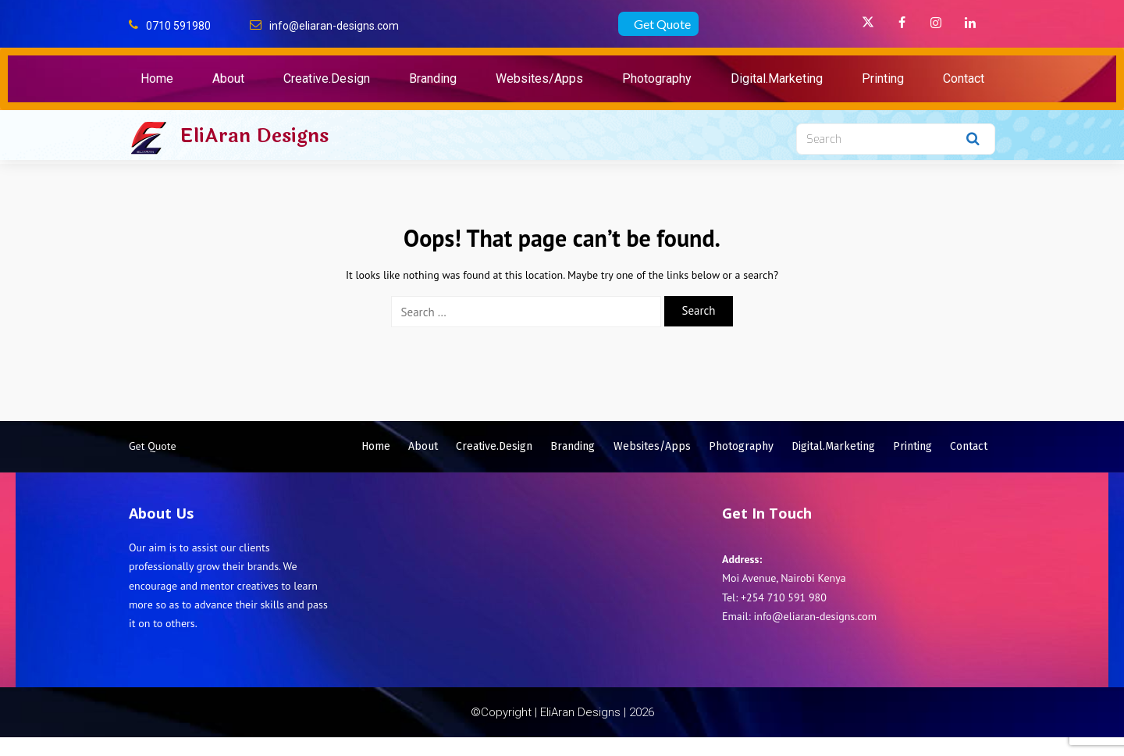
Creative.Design (326, 78)
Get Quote (662, 23)
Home (156, 78)
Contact (963, 78)
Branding (433, 78)
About (228, 78)
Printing (883, 78)
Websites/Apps (539, 78)
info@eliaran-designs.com (334, 26)
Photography (657, 78)
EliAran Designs (254, 136)
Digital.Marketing (777, 78)
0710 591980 (178, 26)
